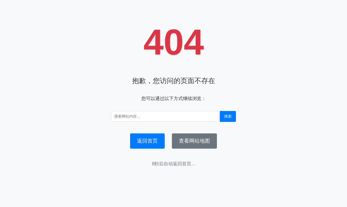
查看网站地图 (194, 141)
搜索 (228, 116)
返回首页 (147, 141)
